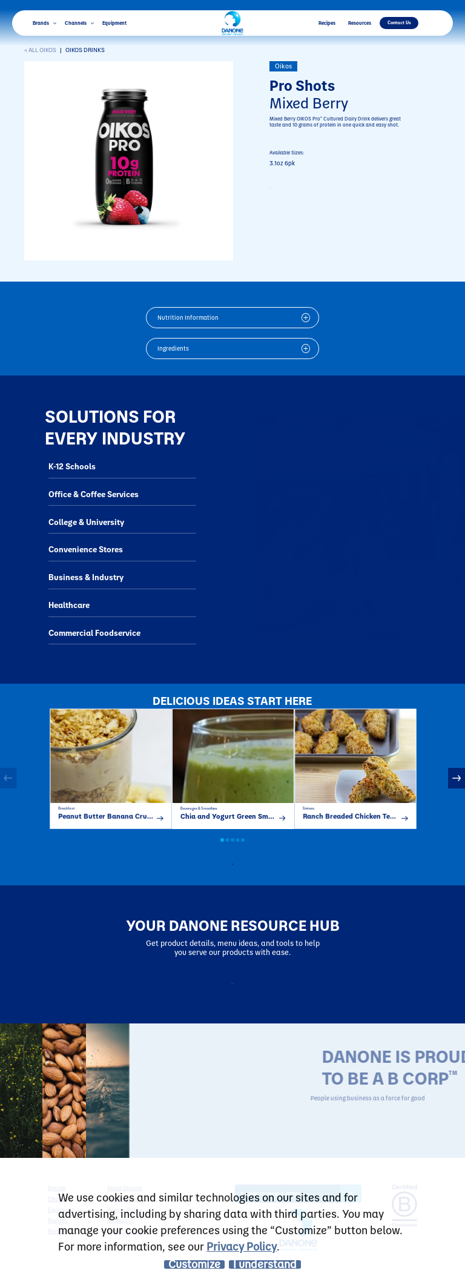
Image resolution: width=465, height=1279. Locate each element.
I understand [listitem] (265, 1264)
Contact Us (399, 22)
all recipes (239, 871)
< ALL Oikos (40, 49)
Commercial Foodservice (94, 632)
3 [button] (232, 849)
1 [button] (222, 849)
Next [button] (456, 782)
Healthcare (69, 605)
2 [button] (227, 849)
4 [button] (238, 849)
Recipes (326, 22)
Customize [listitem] (194, 1264)
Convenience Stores (85, 549)
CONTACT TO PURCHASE (322, 191)
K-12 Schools (72, 466)
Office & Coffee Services (93, 494)
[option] (111, 773)
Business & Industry (86, 577)
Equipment (114, 22)
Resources (359, 22)
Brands (44, 22)
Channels (79, 22)
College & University (86, 522)
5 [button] (243, 849)
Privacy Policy (241, 1246)
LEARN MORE (360, 1143)
